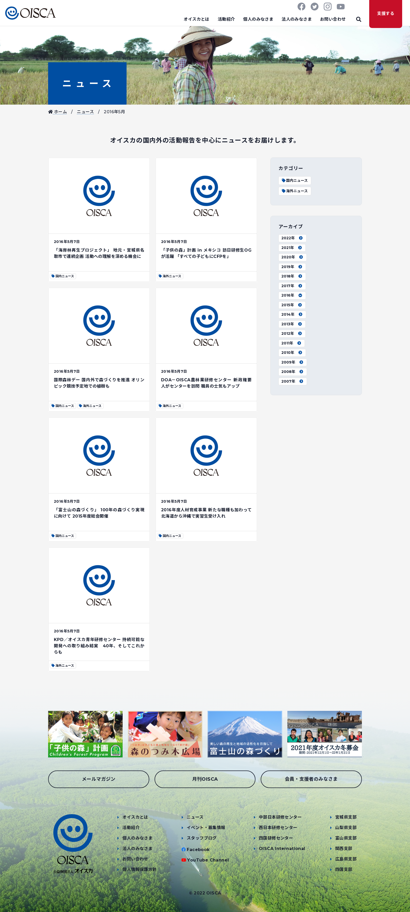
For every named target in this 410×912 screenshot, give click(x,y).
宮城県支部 (346, 817)
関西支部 (343, 848)
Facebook (198, 849)
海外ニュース (294, 191)
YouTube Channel (208, 860)
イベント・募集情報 (206, 827)
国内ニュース (294, 180)
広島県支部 (346, 859)
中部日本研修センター (280, 817)
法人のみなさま (297, 19)
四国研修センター (276, 838)
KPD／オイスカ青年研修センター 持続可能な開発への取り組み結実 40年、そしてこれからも (99, 646)
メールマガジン (99, 779)
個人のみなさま (258, 19)
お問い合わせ (333, 19)
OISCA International (282, 848)
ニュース (87, 83)
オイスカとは (196, 19)
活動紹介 (226, 19)
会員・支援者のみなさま (311, 779)
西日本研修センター (278, 827)
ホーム (57, 111)
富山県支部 (346, 838)
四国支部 (343, 869)
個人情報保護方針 (139, 869)
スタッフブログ (202, 838)
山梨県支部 (346, 827)
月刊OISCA (205, 779)
